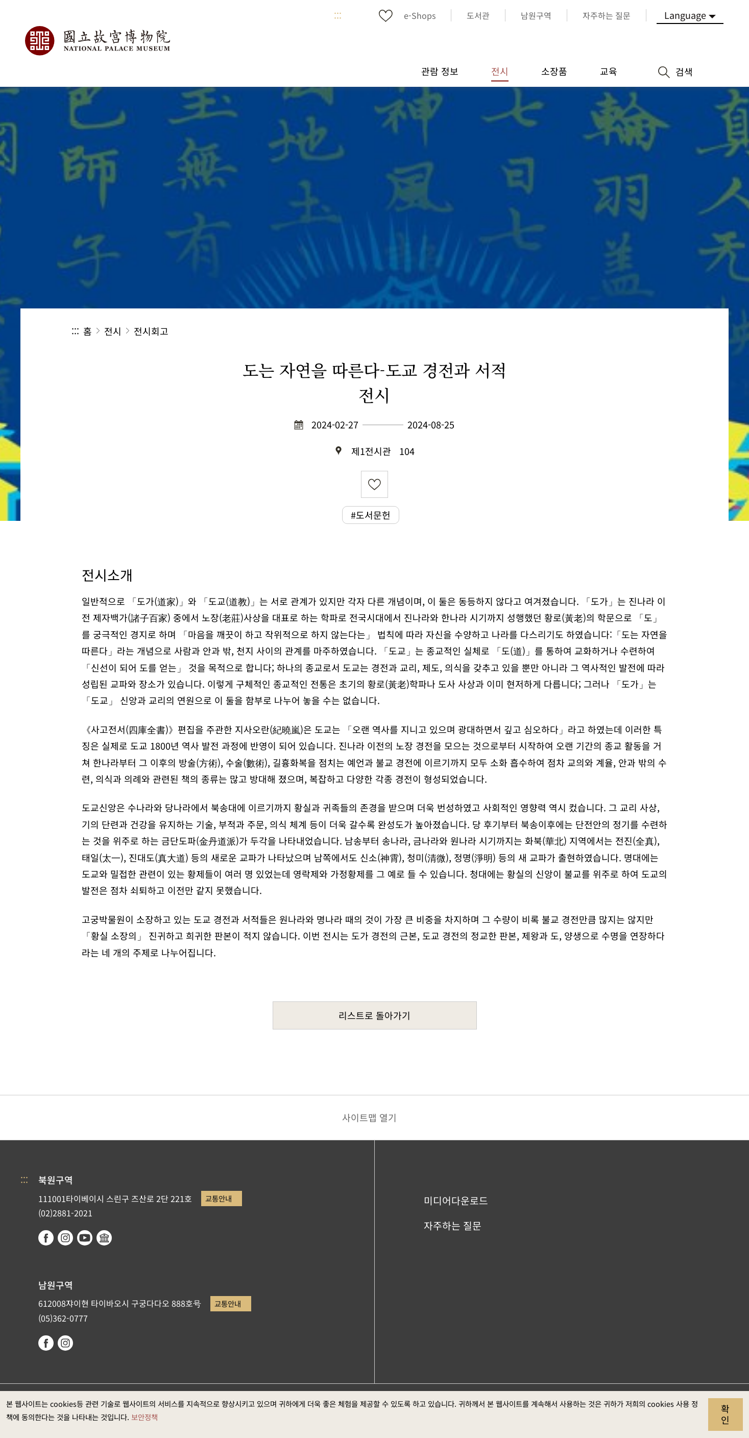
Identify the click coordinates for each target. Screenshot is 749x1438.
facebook (46, 1237)
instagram (65, 1237)
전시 (113, 331)
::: (338, 15)
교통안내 (218, 1198)
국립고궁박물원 (97, 41)
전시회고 (151, 331)
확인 (725, 1414)
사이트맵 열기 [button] (369, 1117)
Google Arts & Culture (104, 1237)
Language (685, 14)
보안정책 (144, 1416)
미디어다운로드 (456, 1200)
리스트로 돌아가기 (374, 1015)
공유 (566, 331)
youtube (84, 1237)
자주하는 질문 (452, 1225)
